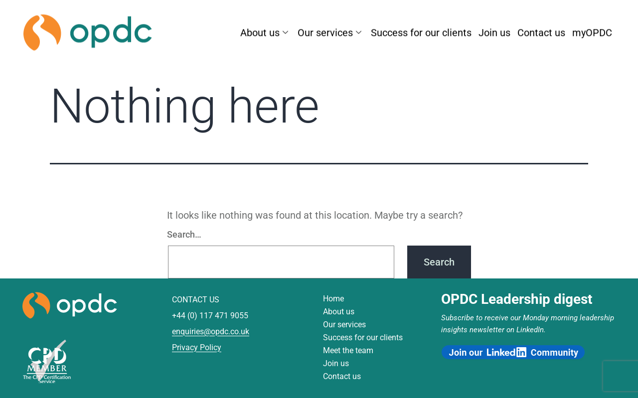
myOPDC (592, 31)
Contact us (541, 31)
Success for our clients (421, 31)
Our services (331, 31)
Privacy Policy (196, 347)
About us (265, 31)
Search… (184, 234)
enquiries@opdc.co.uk (210, 331)
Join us (494, 31)
